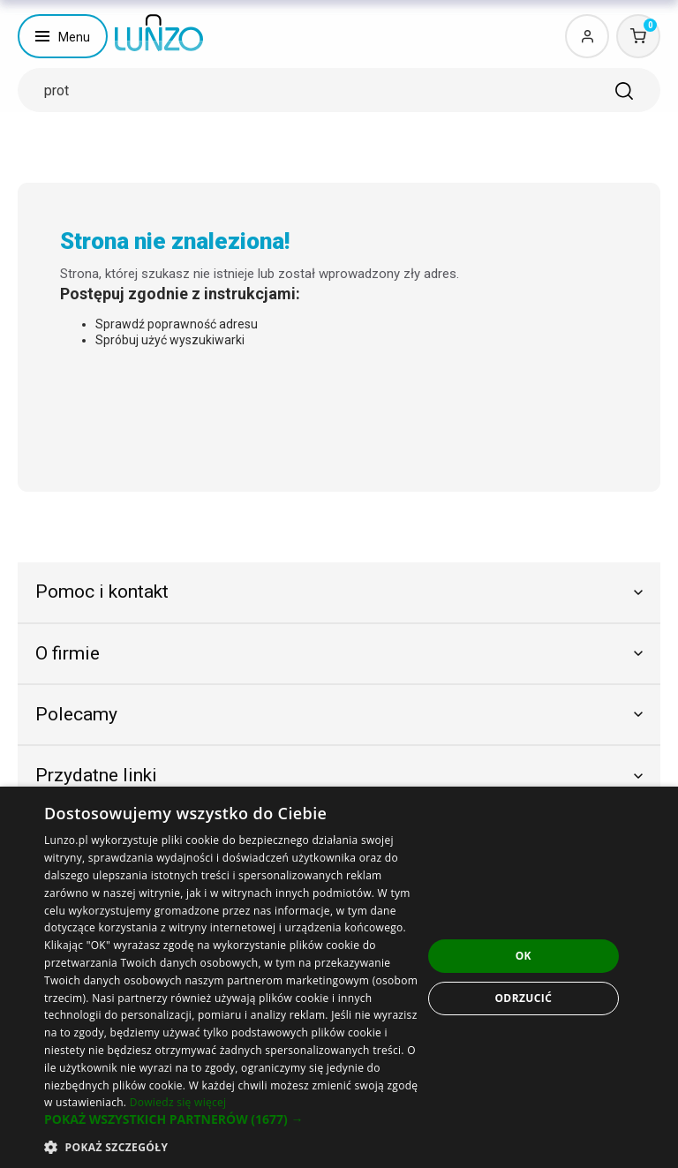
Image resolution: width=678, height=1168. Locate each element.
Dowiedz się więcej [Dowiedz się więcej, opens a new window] (178, 1102)
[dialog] (339, 977)
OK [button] (523, 955)
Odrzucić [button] (523, 998)
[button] (233, 1119)
